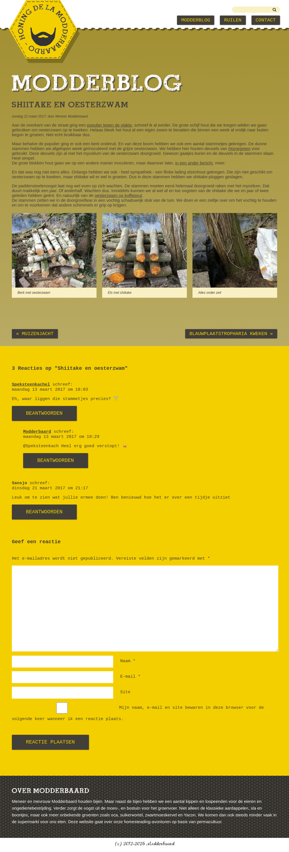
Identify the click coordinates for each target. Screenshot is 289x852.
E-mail (130, 676)
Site (125, 692)
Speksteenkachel (31, 384)
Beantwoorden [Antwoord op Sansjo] (44, 512)
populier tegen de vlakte (109, 125)
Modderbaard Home (40, 20)
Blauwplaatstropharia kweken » (231, 333)
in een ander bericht (194, 162)
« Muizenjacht (35, 333)
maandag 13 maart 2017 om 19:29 (61, 436)
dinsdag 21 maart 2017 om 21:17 (50, 488)
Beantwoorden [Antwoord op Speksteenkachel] (44, 413)
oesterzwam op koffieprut (118, 195)
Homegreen (239, 148)
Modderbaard (37, 431)
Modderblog (195, 20)
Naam (127, 661)
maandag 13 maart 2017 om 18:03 (50, 389)
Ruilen (232, 20)
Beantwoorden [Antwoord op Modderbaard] (55, 460)
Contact (266, 20)
